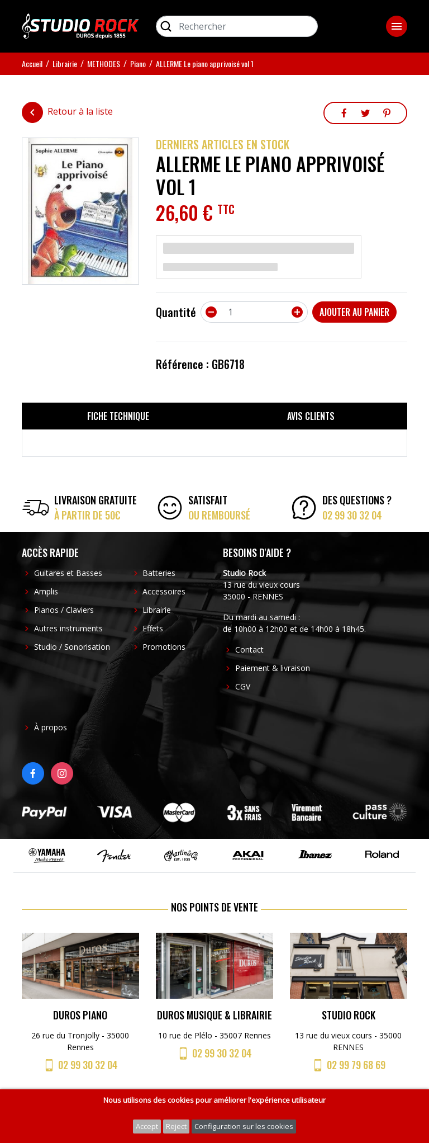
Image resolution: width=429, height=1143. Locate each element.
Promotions (163, 646)
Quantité (176, 312)
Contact (249, 649)
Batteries (158, 573)
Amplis (46, 591)
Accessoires (163, 591)
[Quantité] (254, 312)
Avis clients (311, 416)
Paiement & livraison (272, 668)
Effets (152, 628)
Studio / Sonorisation (72, 646)
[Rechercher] (237, 26)
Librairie (156, 609)
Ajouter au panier (354, 312)
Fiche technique (118, 416)
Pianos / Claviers (64, 609)
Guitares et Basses (68, 573)
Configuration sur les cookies (243, 1126)
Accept (147, 1126)
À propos (50, 727)
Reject (176, 1126)
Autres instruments (68, 628)
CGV (242, 686)
